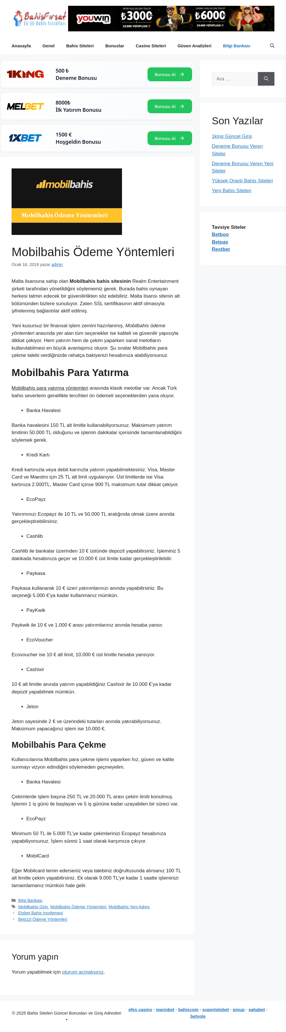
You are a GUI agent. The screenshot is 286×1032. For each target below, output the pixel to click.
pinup (239, 1009)
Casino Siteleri (151, 45)
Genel (49, 45)
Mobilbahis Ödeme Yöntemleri (78, 907)
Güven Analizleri (195, 45)
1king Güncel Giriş (232, 136)
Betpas (220, 242)
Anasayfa (21, 45)
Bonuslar (114, 45)
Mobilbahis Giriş (33, 907)
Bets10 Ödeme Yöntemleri (42, 919)
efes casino (140, 1009)
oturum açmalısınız (83, 972)
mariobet (165, 1009)
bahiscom (188, 1009)
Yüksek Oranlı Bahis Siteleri (242, 181)
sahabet (257, 1009)
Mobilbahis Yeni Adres (129, 907)
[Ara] (266, 79)
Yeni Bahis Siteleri (231, 190)
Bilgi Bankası (236, 45)
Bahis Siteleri (80, 45)
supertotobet (215, 1009)
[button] (272, 46)
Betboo (220, 234)
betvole (198, 1016)
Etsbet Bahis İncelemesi (40, 913)
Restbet (221, 249)
